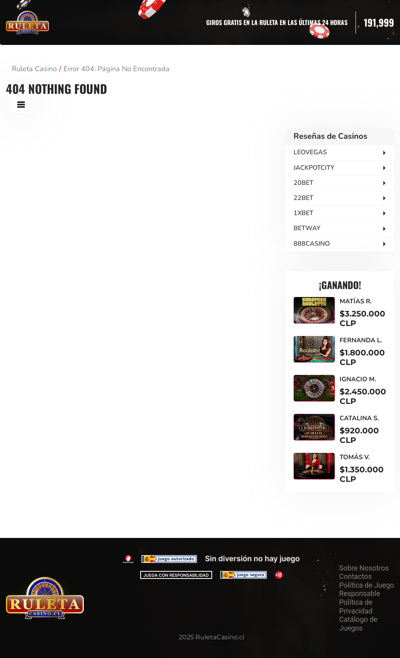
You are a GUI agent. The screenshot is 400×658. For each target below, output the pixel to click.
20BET (303, 183)
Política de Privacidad (356, 606)
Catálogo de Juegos (358, 623)
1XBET (303, 213)
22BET (303, 198)
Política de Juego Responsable (366, 589)
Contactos (355, 576)
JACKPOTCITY (314, 167)
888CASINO (312, 243)
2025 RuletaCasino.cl (211, 637)
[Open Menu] (21, 104)
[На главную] (45, 598)
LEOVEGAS (310, 152)
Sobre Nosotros (364, 568)
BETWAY (307, 228)
